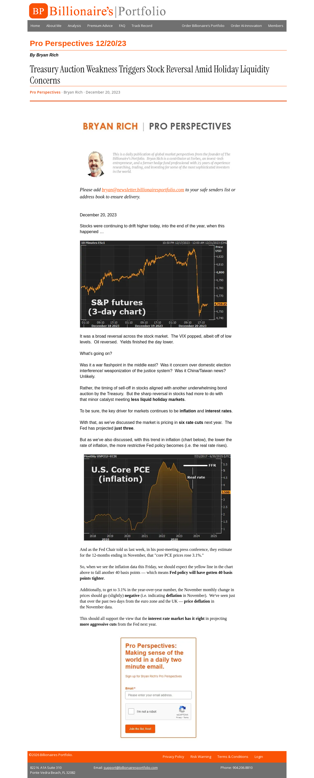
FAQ (122, 25)
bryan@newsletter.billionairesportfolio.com (143, 189)
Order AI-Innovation (246, 25)
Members (275, 25)
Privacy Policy (173, 756)
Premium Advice (100, 25)
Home (35, 25)
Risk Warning (200, 756)
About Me (53, 25)
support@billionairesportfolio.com (131, 767)
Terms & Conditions (232, 756)
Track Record (142, 25)
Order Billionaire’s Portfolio (203, 25)
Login (259, 756)
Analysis (74, 25)
